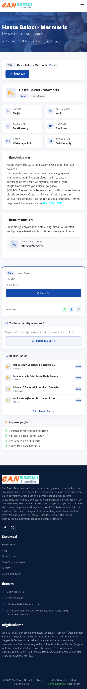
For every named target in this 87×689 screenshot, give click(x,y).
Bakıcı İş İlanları (31, 41)
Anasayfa (9, 41)
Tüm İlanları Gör (43, 411)
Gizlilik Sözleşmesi (12, 573)
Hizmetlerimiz (9, 556)
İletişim (6, 567)
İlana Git (17, 74)
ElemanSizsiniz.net (58, 683)
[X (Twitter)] (13, 528)
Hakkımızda (8, 544)
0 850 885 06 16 (43, 341)
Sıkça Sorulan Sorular (14, 562)
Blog (4, 550)
